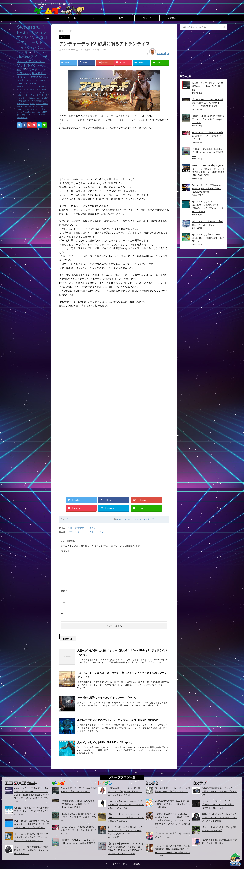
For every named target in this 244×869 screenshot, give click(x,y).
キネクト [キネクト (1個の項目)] (25, 95)
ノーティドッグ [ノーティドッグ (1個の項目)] (33, 106)
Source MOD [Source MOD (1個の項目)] (42, 112)
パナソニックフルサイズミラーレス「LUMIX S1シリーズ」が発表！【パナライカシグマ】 (219, 804)
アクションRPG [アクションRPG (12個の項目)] (30, 37)
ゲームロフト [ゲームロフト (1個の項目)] (22, 115)
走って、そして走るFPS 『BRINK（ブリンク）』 (105, 742)
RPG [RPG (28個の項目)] (36, 27)
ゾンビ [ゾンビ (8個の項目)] (22, 65)
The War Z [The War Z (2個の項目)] (42, 86)
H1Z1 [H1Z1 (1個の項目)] (31, 98)
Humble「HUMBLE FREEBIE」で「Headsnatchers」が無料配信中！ (208, 152)
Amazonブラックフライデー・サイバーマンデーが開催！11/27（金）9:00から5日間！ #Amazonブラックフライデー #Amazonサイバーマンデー (31, 795)
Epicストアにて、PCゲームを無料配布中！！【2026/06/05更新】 (207, 86)
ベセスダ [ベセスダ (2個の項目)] (41, 83)
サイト (64, 613)
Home (47, 18)
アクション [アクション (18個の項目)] (36, 32)
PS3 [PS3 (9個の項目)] (42, 52)
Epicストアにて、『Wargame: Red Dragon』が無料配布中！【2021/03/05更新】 (206, 188)
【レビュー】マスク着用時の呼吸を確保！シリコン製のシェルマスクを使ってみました (31, 850)
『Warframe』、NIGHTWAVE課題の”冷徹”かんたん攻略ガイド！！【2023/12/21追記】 (207, 102)
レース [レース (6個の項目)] (40, 65)
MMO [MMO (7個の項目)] (31, 65)
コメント (65, 551)
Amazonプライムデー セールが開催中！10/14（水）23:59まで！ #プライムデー (31, 811)
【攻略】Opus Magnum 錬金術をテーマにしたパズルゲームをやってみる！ (208, 119)
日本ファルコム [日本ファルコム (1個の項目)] (23, 104)
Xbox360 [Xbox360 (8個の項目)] (23, 56)
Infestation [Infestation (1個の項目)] (21, 118)
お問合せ (136, 864)
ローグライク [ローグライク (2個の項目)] (30, 86)
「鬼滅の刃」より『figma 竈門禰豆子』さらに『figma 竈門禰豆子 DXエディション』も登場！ (125, 791)
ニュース (72, 18)
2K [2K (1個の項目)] (25, 109)
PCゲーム (147, 18)
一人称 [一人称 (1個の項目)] (19, 101)
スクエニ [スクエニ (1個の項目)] (42, 115)
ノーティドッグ (146, 519)
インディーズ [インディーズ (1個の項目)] (36, 109)
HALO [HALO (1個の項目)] (19, 95)
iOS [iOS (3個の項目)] (24, 80)
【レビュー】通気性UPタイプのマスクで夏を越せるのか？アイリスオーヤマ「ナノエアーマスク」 (31, 837)
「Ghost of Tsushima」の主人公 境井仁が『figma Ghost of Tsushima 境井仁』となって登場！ (126, 804)
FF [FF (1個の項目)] (37, 92)
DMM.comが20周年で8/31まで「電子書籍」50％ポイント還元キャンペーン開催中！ (172, 804)
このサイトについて (121, 864)
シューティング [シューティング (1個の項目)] (26, 89)
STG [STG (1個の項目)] (25, 106)
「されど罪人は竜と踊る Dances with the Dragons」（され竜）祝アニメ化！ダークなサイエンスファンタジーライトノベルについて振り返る (172, 820)
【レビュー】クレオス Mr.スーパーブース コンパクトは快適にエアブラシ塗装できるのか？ (126, 817)
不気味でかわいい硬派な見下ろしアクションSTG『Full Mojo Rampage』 (119, 720)
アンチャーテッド (130, 519)
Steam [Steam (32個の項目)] (23, 27)
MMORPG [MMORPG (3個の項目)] (36, 77)
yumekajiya (162, 53)
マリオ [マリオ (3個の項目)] (26, 77)
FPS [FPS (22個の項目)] (21, 32)
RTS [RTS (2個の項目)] (42, 80)
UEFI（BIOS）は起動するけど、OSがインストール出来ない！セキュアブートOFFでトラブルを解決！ (32, 824)
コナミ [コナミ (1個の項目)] (25, 98)
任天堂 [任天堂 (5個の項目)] (21, 69)
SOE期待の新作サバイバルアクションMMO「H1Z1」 (107, 697)
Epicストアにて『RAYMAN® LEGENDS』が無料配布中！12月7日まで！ (208, 237)
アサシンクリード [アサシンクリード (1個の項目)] (40, 89)
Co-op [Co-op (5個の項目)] (27, 73)
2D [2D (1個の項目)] (26, 118)
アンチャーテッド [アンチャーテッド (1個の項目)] (28, 92)
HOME (107, 864)
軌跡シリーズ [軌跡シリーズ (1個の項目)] (28, 101)
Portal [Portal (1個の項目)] (36, 115)
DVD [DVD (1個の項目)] (28, 109)
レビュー (97, 18)
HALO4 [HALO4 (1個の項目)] (41, 92)
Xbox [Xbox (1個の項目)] (19, 92)
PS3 (119, 519)
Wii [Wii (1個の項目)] (18, 89)
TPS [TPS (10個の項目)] (35, 52)
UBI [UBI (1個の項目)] (31, 95)
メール (65, 602)
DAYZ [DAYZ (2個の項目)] (19, 83)
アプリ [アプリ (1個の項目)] (32, 104)
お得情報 (172, 18)
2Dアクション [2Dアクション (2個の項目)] (33, 80)
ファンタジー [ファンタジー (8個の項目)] (34, 61)
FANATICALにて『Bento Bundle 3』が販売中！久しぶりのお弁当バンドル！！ (208, 135)
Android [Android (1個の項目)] (36, 98)
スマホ (122, 18)
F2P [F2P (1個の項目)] (20, 106)
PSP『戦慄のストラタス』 (82, 528)
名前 (64, 591)
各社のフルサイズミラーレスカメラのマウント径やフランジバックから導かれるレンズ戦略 (219, 817)
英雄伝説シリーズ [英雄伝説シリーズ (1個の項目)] (41, 101)
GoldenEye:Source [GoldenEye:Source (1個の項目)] (30, 112)
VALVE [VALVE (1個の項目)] (30, 115)
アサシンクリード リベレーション (86, 532)
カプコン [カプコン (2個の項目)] (27, 83)
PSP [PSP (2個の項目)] (34, 83)
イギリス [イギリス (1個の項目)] (43, 98)
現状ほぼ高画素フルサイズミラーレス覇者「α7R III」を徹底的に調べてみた (219, 791)
